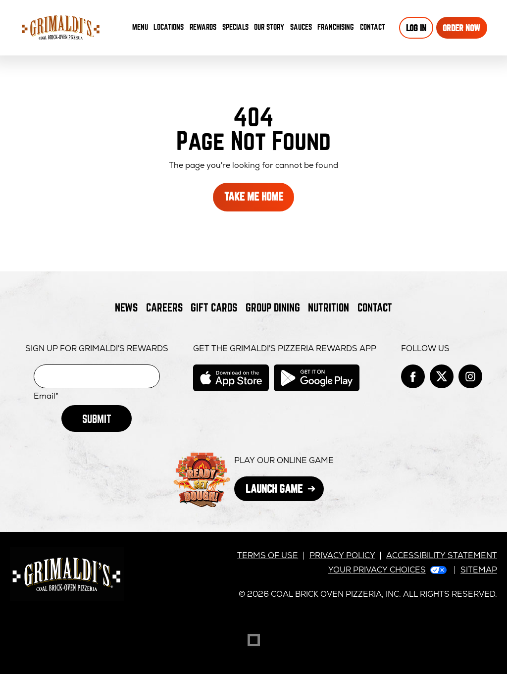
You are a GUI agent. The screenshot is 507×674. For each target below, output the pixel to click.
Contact (372, 26)
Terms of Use (267, 555)
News (126, 307)
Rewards (203, 26)
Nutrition (328, 307)
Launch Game (285, 491)
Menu (140, 26)
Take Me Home (253, 196)
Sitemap (478, 570)
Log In (416, 28)
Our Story (269, 26)
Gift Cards (214, 307)
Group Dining (273, 307)
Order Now (461, 28)
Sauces (302, 29)
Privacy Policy (342, 555)
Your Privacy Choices (377, 570)
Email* (46, 396)
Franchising (335, 26)
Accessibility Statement (441, 555)
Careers (164, 307)
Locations (168, 26)
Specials (235, 26)
